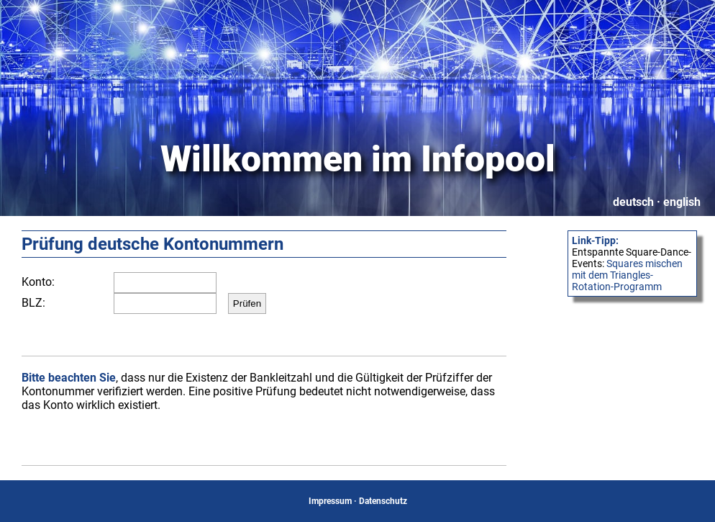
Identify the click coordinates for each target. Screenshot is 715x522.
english (682, 202)
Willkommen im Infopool (357, 159)
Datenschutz (383, 501)
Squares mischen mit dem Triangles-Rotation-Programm (627, 275)
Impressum (330, 501)
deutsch (633, 202)
